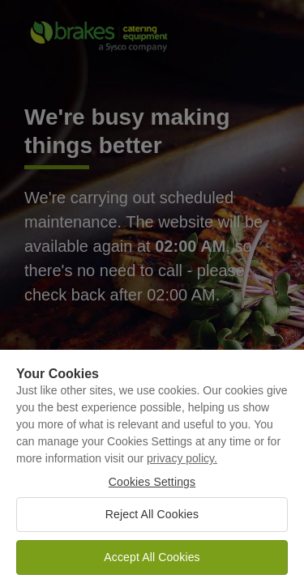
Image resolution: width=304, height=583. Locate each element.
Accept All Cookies (151, 561)
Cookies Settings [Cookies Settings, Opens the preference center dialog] (152, 487)
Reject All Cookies (152, 519)
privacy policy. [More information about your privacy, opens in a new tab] (182, 463)
